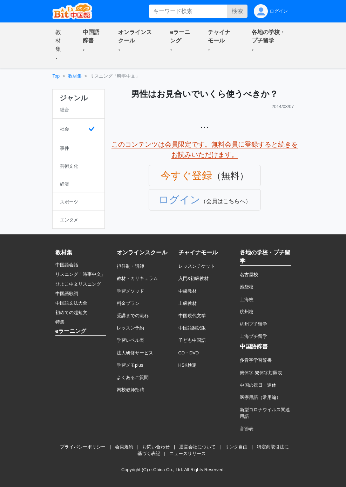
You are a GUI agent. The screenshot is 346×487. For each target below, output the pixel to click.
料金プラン (128, 303)
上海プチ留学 (253, 336)
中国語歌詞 (66, 293)
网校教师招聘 (130, 389)
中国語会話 (66, 264)
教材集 (75, 76)
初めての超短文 (71, 312)
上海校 (246, 299)
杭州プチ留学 (253, 324)
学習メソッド (130, 291)
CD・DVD (188, 352)
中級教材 (187, 291)
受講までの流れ (133, 315)
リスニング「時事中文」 (80, 274)
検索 (237, 11)
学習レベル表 (130, 340)
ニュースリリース (187, 453)
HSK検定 (187, 365)
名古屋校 (249, 274)
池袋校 (246, 286)
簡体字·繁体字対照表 (261, 372)
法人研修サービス (135, 352)
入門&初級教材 (193, 278)
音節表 (246, 428)
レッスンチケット (196, 266)
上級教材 (187, 303)
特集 (60, 322)
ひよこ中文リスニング (78, 284)
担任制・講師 (130, 266)
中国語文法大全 (71, 303)
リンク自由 (236, 446)
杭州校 (246, 311)
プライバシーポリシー (83, 446)
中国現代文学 (192, 315)
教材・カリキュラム (137, 278)
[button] (60, 45)
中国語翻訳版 (192, 328)
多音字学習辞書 (256, 360)
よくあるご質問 (133, 377)
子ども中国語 (192, 340)
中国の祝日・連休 (258, 385)
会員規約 (124, 446)
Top (56, 76)
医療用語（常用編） (260, 397)
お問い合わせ (156, 446)
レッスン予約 (130, 328)
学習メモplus (130, 365)
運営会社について (197, 446)
